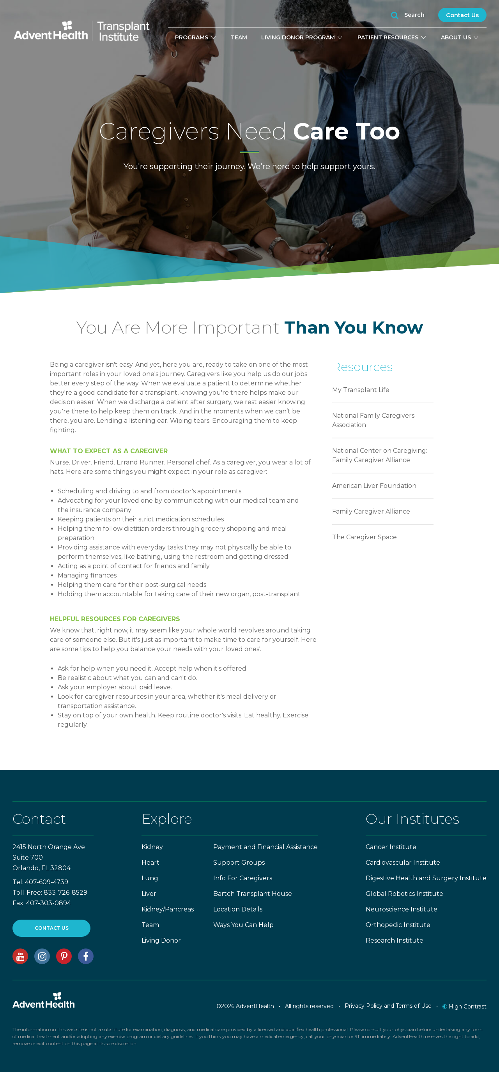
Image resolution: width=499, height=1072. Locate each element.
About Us (460, 37)
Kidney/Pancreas (168, 909)
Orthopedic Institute (398, 925)
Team (239, 37)
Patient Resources (392, 37)
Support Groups (239, 862)
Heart (150, 862)
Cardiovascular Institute (403, 862)
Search (408, 15)
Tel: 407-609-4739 (40, 882)
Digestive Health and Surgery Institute (426, 878)
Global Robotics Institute (404, 893)
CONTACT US (52, 928)
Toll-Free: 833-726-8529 (49, 892)
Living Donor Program (302, 37)
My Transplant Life (360, 390)
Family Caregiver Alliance (371, 511)
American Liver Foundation (374, 485)
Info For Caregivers (242, 878)
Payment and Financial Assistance (265, 847)
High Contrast (464, 1006)
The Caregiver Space (364, 537)
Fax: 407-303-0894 (41, 903)
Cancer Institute (391, 847)
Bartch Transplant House (252, 893)
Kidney (152, 847)
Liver (149, 893)
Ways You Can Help (243, 925)
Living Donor (161, 940)
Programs (196, 37)
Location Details (237, 909)
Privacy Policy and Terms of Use (388, 1005)
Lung (150, 878)
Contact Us (462, 15)
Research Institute (394, 940)
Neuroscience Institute (401, 909)
